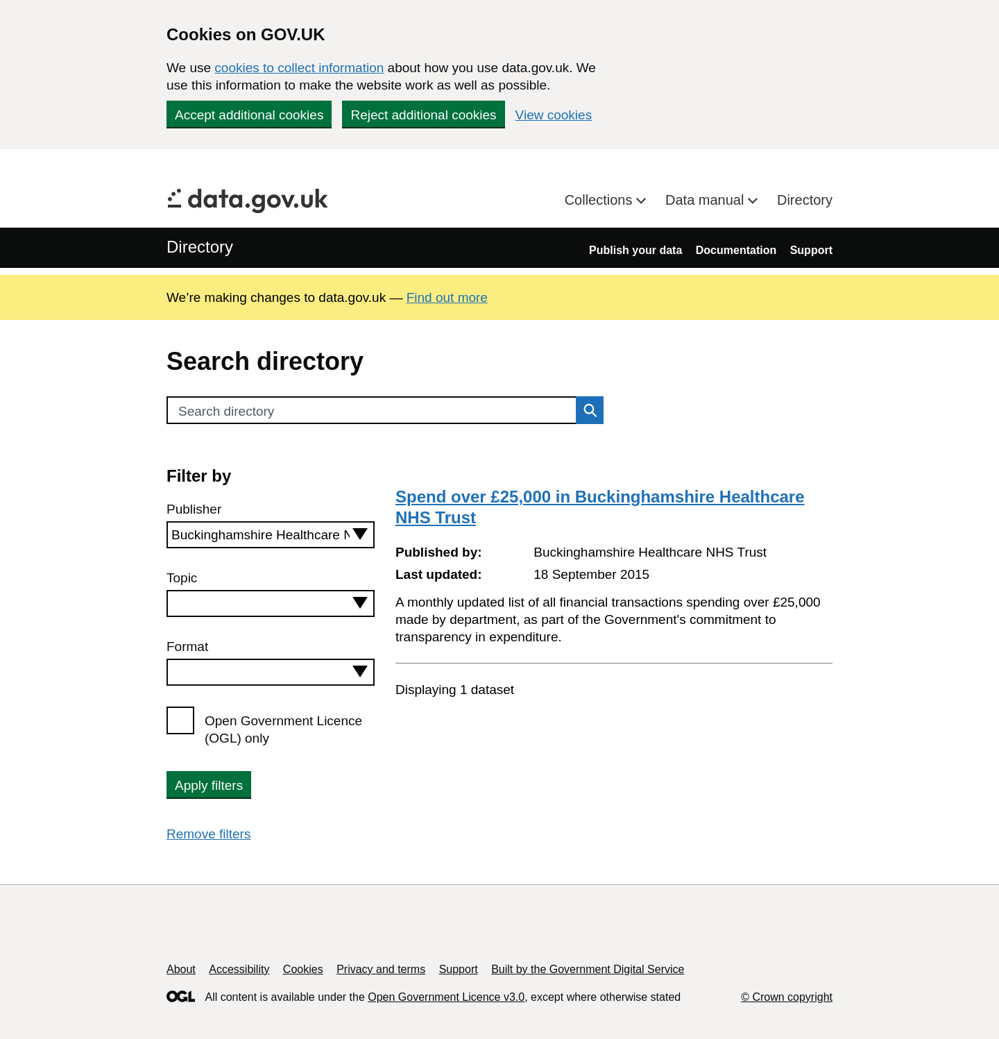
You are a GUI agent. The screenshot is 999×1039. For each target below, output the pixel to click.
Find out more (447, 297)
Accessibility (239, 969)
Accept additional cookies (249, 115)
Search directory (226, 411)
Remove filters (208, 834)
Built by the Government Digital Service (587, 969)
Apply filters (209, 785)
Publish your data (635, 250)
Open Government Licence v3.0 (446, 997)
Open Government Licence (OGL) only (283, 729)
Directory (804, 200)
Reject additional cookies (423, 115)
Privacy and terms (380, 969)
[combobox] (270, 534)
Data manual (706, 200)
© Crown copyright (786, 997)
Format (187, 646)
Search (586, 410)
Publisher (193, 509)
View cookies (553, 114)
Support (811, 250)
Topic (181, 578)
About (181, 969)
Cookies (303, 969)
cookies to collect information (299, 67)
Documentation (736, 250)
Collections (600, 200)
